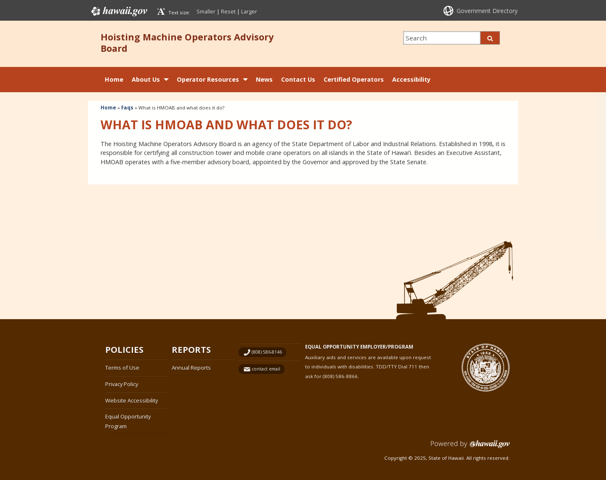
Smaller (206, 11)
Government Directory (487, 11)
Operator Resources (208, 79)
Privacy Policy (121, 384)
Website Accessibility (131, 400)
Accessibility (411, 79)
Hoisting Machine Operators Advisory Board (187, 42)
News (264, 79)
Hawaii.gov (118, 11)
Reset (228, 11)
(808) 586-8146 (267, 352)
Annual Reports (191, 367)
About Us (146, 79)
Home (114, 79)
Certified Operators (354, 79)
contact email (266, 369)
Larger (249, 11)
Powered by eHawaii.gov (470, 447)
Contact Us (298, 79)
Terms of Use (122, 367)
